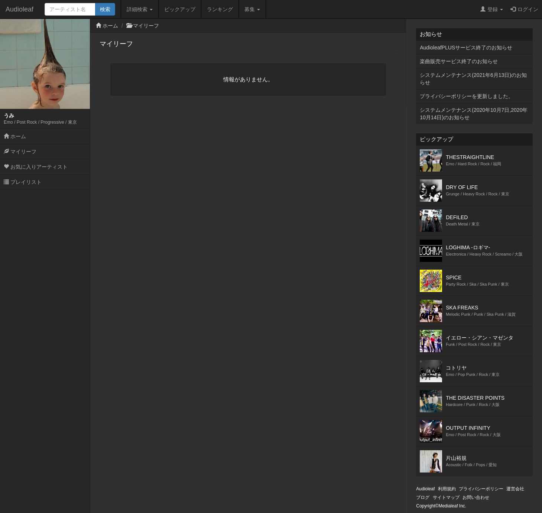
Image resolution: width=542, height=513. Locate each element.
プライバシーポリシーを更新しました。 (466, 96)
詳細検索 (140, 9)
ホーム (15, 136)
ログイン (524, 9)
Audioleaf (19, 9)
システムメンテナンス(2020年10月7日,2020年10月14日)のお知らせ (474, 113)
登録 (491, 9)
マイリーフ (20, 152)
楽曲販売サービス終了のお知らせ (459, 61)
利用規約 (447, 488)
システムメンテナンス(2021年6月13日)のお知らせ (473, 78)
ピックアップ (179, 9)
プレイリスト (23, 182)
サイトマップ (446, 497)
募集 (252, 9)
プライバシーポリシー (481, 488)
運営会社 (515, 488)
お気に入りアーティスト (36, 167)
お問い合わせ (476, 497)
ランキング (220, 9)
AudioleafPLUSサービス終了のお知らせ (466, 48)
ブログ (422, 497)
